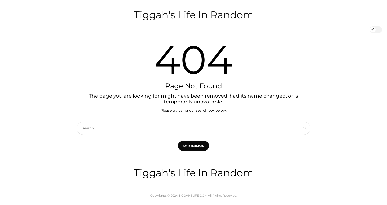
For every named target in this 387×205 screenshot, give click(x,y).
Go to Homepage (193, 145)
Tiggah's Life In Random (193, 15)
